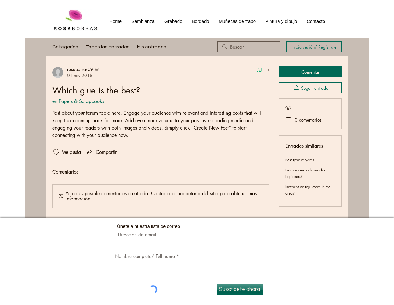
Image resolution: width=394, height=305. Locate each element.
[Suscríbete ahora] (240, 289)
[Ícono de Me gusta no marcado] (56, 152)
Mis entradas (151, 46)
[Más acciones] (265, 70)
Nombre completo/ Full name (145, 256)
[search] (248, 46)
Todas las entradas (108, 46)
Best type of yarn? (299, 160)
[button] (173, 21)
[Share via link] (101, 152)
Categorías (65, 46)
